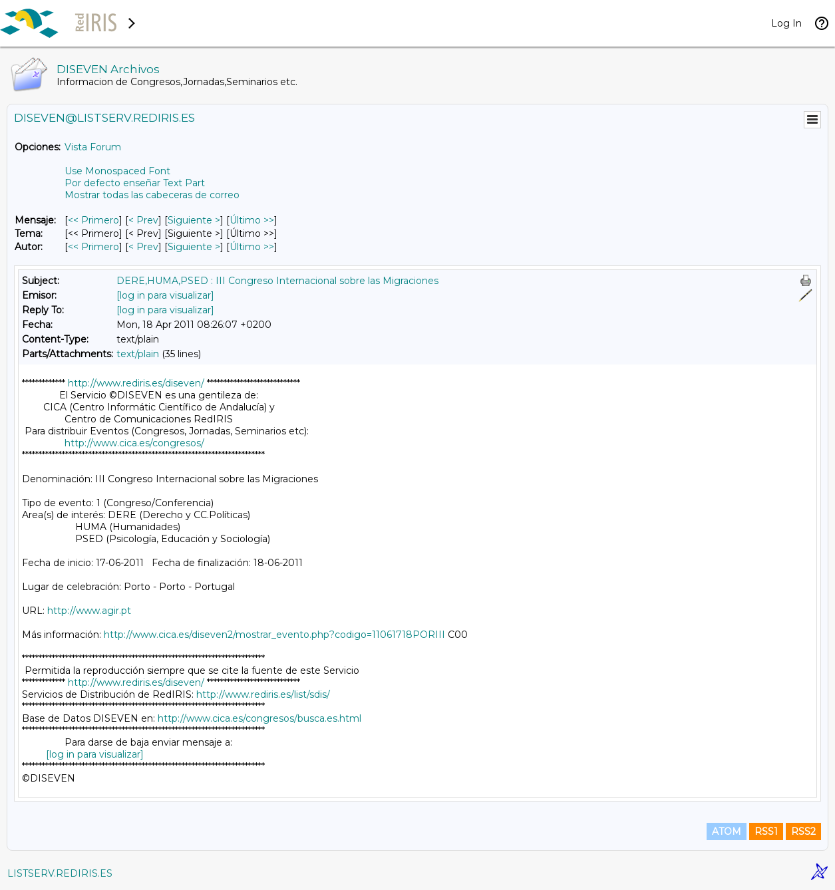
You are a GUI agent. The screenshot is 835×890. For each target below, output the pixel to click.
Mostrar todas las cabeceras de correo (152, 195)
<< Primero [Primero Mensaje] (93, 220)
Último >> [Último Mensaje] (252, 220)
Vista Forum (93, 147)
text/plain (137, 354)
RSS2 (803, 831)
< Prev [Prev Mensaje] (143, 220)
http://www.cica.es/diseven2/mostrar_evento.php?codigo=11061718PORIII (274, 635)
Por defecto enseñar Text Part (135, 183)
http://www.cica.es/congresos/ (134, 443)
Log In (786, 23)
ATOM (726, 831)
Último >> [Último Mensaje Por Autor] (252, 247)
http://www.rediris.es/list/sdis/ (263, 694)
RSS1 (766, 831)
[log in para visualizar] (165, 295)
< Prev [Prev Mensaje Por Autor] (143, 247)
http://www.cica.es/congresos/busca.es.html (259, 718)
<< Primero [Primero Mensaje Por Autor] (93, 247)
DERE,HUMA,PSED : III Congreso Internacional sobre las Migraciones (277, 281)
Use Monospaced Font (117, 171)
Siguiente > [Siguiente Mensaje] (194, 220)
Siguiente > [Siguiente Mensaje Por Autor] (194, 247)
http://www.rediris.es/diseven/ (136, 383)
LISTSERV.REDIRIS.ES (59, 873)
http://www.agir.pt (89, 611)
